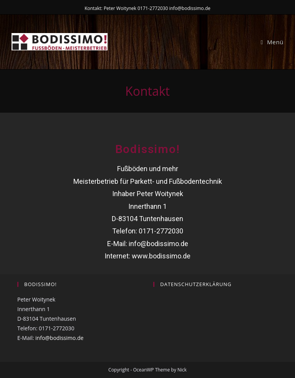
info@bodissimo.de (158, 244)
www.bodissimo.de (161, 256)
